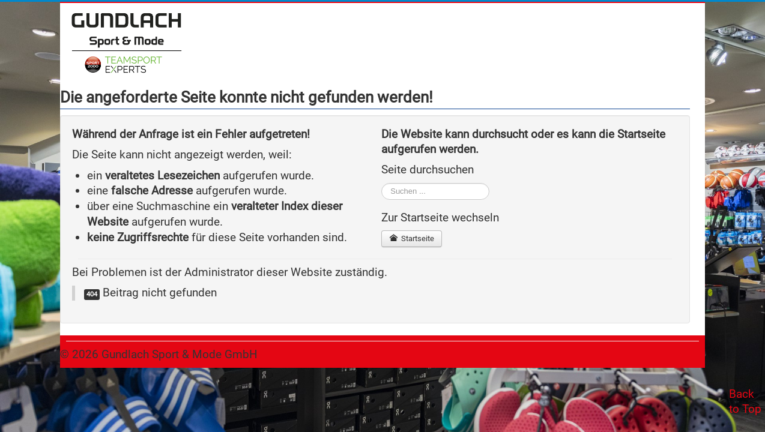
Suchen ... (381, 183)
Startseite (411, 238)
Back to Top (745, 401)
